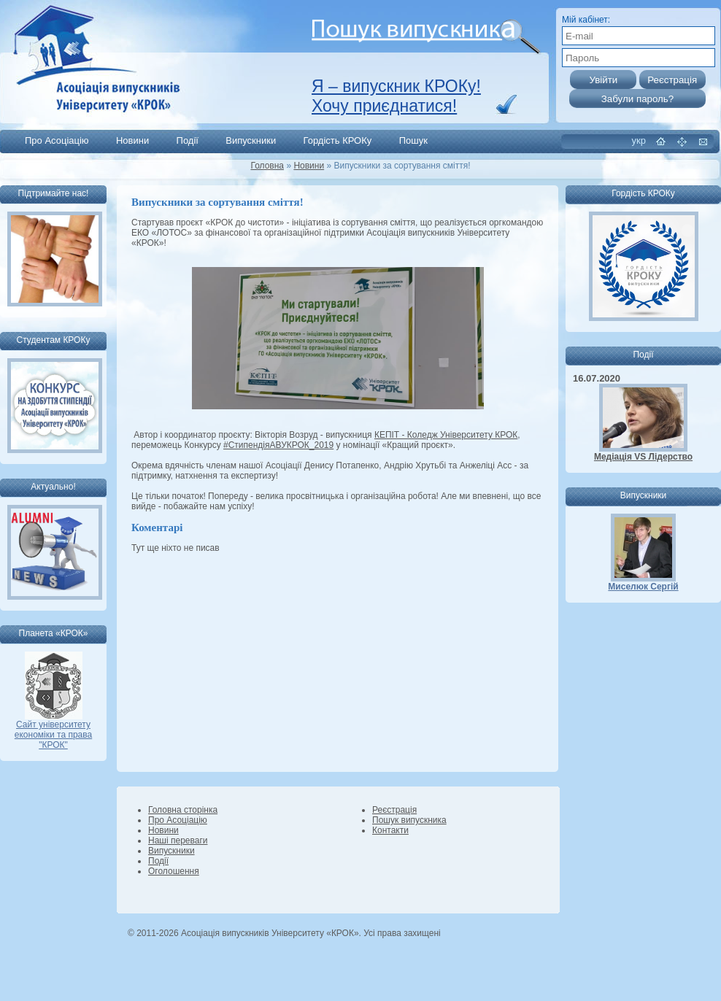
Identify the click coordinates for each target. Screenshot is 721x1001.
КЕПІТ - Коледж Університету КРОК (445, 435)
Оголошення (173, 871)
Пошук (413, 140)
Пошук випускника (409, 820)
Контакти (390, 830)
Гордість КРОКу (338, 140)
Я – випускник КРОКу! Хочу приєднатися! (396, 96)
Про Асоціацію (57, 140)
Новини (132, 140)
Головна (267, 166)
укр (639, 140)
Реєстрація (394, 810)
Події (187, 140)
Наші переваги (177, 840)
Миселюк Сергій (643, 586)
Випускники (250, 140)
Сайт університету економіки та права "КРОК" (53, 730)
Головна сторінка (182, 810)
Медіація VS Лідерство (643, 457)
